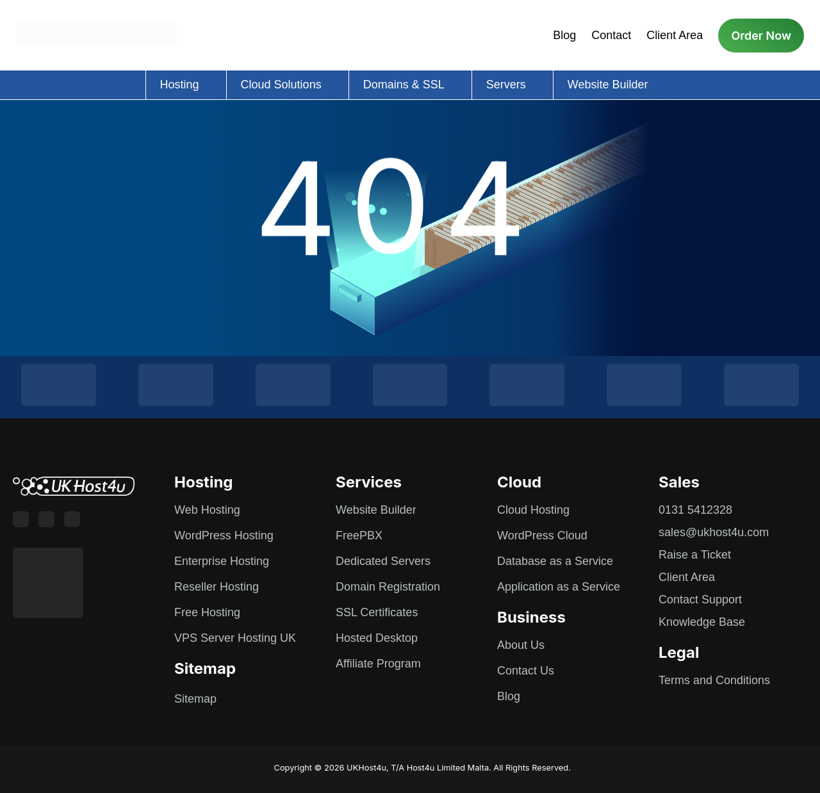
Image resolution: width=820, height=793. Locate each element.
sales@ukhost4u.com (714, 532)
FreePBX (359, 535)
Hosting (179, 84)
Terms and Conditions (714, 680)
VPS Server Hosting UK (235, 638)
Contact (611, 35)
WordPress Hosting (224, 535)
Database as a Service (555, 561)
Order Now (761, 35)
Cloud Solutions (281, 84)
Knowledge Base (702, 622)
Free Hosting (207, 612)
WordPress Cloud (542, 535)
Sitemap (195, 698)
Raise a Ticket (695, 554)
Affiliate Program (378, 663)
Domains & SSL (404, 84)
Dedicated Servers (383, 561)
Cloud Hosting (533, 509)
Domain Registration (388, 586)
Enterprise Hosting (221, 561)
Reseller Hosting (216, 586)
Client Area (674, 35)
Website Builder (608, 84)
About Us (521, 645)
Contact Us (525, 670)
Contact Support (700, 599)
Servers (506, 84)
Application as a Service (558, 586)
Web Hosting (207, 509)
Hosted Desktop (377, 638)
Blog (564, 35)
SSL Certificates (377, 612)
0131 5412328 (695, 509)
